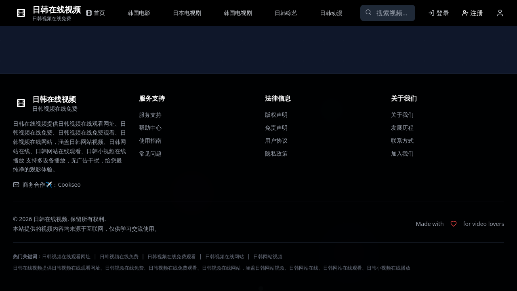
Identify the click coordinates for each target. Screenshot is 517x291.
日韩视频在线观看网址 (66, 256)
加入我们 (402, 153)
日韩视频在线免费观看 (171, 256)
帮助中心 (150, 127)
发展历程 (402, 127)
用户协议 (276, 140)
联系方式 (402, 140)
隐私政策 (276, 153)
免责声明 (276, 127)
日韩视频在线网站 (224, 256)
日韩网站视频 (267, 256)
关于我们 (402, 114)
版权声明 (276, 114)
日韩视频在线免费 (119, 256)
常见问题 (150, 153)
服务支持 (150, 114)
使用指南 (150, 140)
